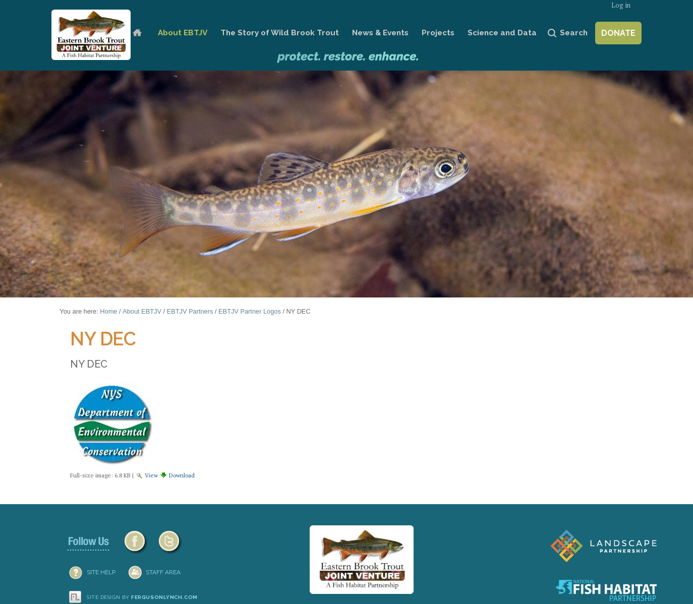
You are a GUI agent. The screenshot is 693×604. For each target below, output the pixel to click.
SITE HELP (101, 572)
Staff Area (163, 572)
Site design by (142, 597)
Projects (438, 32)
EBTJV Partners (190, 311)
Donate (618, 33)
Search (574, 32)
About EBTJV (182, 32)
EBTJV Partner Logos (249, 311)
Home (137, 33)
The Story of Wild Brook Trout (279, 32)
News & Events (380, 32)
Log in (620, 5)
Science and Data (502, 32)
